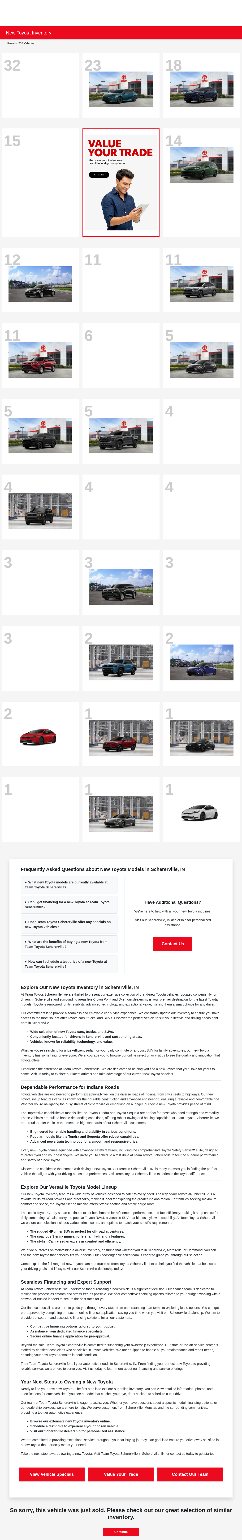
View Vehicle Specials (52, 1474)
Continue (121, 1532)
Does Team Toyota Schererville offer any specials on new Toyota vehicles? (68, 924)
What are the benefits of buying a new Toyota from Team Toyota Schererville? (66, 944)
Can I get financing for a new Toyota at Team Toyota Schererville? (67, 904)
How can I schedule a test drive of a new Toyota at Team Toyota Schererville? (66, 964)
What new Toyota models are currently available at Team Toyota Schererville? (66, 884)
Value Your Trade (121, 1474)
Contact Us (173, 944)
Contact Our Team (190, 1474)
